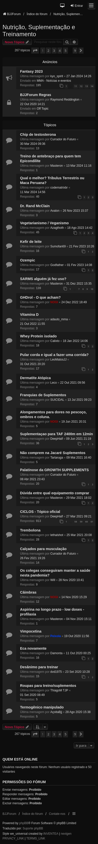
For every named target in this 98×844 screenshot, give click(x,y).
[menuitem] (13, 838)
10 (92, 289)
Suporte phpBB (33, 828)
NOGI (54, 302)
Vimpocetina (30, 631)
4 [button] (60, 50)
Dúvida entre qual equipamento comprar (54, 493)
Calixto (55, 341)
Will (52, 580)
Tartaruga (56, 457)
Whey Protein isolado (38, 336)
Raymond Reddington (64, 99)
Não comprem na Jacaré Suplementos (52, 453)
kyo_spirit (56, 76)
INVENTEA (50, 833)
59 (81, 521)
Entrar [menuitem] (76, 6)
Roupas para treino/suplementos (48, 686)
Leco (53, 382)
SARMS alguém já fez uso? (43, 279)
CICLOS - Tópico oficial (40, 512)
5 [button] (65, 50)
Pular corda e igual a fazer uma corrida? (54, 355)
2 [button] (48, 50)
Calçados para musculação (43, 549)
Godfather (57, 265)
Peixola (55, 636)
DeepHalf (56, 438)
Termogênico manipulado (42, 707)
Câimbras (28, 592)
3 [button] (54, 50)
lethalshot (56, 535)
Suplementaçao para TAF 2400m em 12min (56, 434)
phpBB (23, 823)
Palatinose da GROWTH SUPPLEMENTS (54, 470)
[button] (62, 6)
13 (86, 86)
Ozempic (27, 260)
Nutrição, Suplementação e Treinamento (39, 30)
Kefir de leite (31, 242)
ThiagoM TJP (59, 690)
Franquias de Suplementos (43, 395)
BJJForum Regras (35, 95)
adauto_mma (59, 319)
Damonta (56, 653)
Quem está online (20, 759)
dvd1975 (56, 672)
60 (86, 521)
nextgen (66, 833)
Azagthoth (57, 228)
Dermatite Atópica (35, 378)
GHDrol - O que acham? (40, 297)
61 (92, 521)
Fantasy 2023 (31, 71)
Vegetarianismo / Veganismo (44, 223)
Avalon (54, 210)
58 (75, 521)
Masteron (56, 165)
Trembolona (30, 530)
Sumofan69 (58, 246)
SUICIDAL (57, 400)
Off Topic (43, 108)
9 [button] (75, 50)
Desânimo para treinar (39, 667)
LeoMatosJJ (58, 359)
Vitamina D (29, 315)
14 (92, 86)
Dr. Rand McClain (35, 206)
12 (81, 86)
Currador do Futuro (63, 139)
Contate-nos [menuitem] (57, 814)
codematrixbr (59, 187)
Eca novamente (33, 648)
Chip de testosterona (38, 134)
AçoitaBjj (56, 712)
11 (75, 86)
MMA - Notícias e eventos (54, 80)
